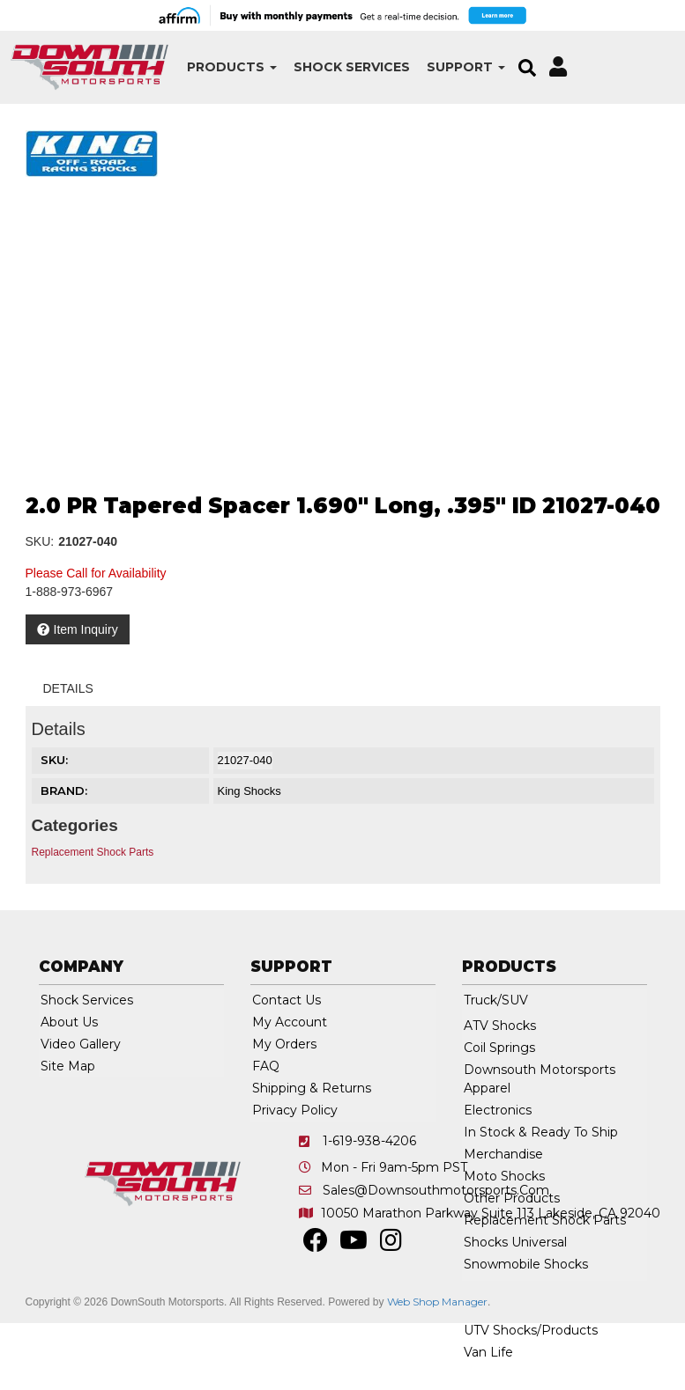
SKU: (40, 541)
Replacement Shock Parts (93, 852)
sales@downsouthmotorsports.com (436, 1190)
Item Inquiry (86, 629)
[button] (226, 67)
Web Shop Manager (437, 1301)
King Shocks (249, 791)
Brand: (64, 790)
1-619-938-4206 (369, 1141)
